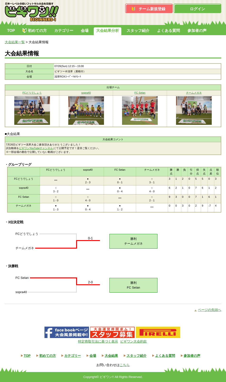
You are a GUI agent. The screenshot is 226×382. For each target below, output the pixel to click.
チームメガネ (194, 92)
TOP (11, 31)
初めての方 (37, 31)
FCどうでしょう (32, 92)
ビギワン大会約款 (133, 341)
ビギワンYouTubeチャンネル (36, 148)
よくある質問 (168, 31)
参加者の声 (196, 31)
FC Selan (139, 92)
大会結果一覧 (15, 42)
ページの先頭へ (209, 310)
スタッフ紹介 (138, 31)
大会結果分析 (107, 31)
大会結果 (111, 356)
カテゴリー (63, 31)
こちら (125, 365)
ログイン (197, 9)
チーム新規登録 (152, 9)
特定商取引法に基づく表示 (98, 341)
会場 (84, 31)
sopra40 (86, 92)
